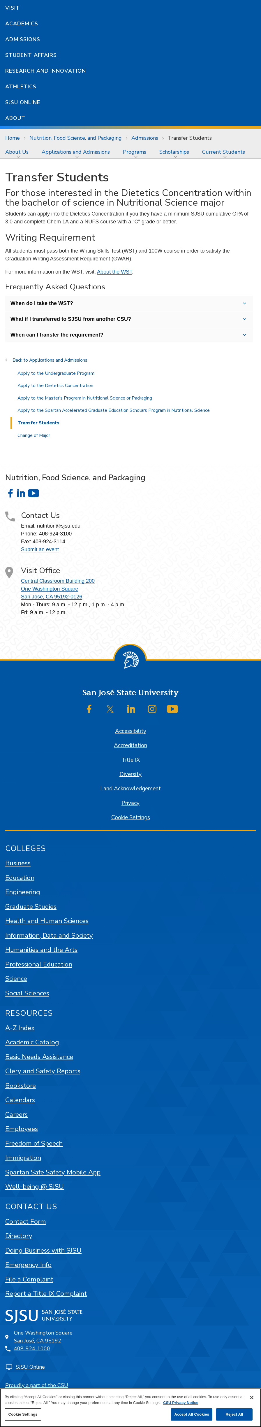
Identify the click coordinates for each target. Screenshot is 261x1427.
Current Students (223, 151)
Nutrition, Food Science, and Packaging (75, 137)
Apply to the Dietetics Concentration (55, 385)
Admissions (22, 39)
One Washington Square (49, 589)
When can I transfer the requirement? (56, 335)
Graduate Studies (31, 906)
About (15, 118)
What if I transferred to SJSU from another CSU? (70, 319)
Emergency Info (28, 1264)
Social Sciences (27, 993)
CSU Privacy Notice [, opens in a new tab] (180, 1402)
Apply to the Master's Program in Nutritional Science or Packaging (84, 398)
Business (18, 863)
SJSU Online (22, 102)
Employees (21, 1128)
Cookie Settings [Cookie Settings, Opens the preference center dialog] (22, 1414)
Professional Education (38, 964)
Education (19, 877)
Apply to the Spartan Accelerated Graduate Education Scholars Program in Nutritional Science (113, 410)
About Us (17, 151)
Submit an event (40, 549)
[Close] (251, 1397)
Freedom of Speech (34, 1143)
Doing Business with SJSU (43, 1250)
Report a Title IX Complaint (46, 1293)
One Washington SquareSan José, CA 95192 (43, 1336)
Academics (21, 23)
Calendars (20, 1099)
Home (12, 137)
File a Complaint (29, 1279)
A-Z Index (20, 1027)
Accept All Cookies (191, 1414)
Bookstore (20, 1085)
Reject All (234, 1414)
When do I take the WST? (41, 303)
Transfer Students (190, 137)
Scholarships (174, 151)
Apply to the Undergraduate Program (55, 373)
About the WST (114, 272)
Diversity (130, 774)
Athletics (20, 86)
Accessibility (130, 731)
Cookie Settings (130, 817)
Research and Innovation (45, 70)
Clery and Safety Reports (42, 1071)
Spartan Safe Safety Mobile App (52, 1172)
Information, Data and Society (49, 935)
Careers (16, 1114)
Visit (12, 7)
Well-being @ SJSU (34, 1186)
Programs (134, 151)
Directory (18, 1235)
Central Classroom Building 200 (58, 581)
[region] (130, 1407)
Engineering (22, 892)
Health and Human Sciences (47, 920)
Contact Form (25, 1221)
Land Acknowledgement (130, 788)
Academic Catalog (32, 1042)
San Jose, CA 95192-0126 (51, 597)
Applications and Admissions (76, 151)
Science (16, 978)
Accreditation (130, 745)
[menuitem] (18, 152)
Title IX (130, 760)
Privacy (130, 803)
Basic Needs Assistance (39, 1056)
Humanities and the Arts (41, 949)
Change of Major (33, 435)
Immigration (23, 1157)
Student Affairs (31, 55)
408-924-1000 (32, 1348)
